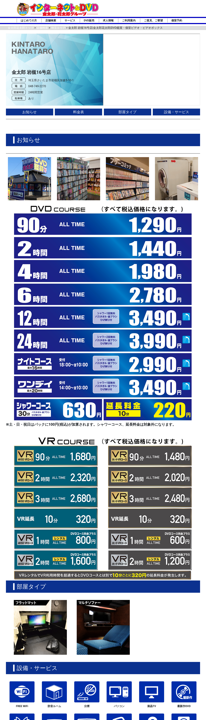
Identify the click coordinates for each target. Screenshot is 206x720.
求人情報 (108, 20)
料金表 (78, 112)
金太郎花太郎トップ (21, 27)
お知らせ (29, 112)
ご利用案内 (129, 20)
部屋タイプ (127, 112)
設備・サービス (176, 112)
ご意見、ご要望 (153, 20)
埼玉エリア (58, 27)
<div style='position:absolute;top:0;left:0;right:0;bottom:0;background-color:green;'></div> (151, 70)
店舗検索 (50, 20)
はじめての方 (29, 20)
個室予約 (176, 20)
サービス (70, 20)
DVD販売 (89, 20)
